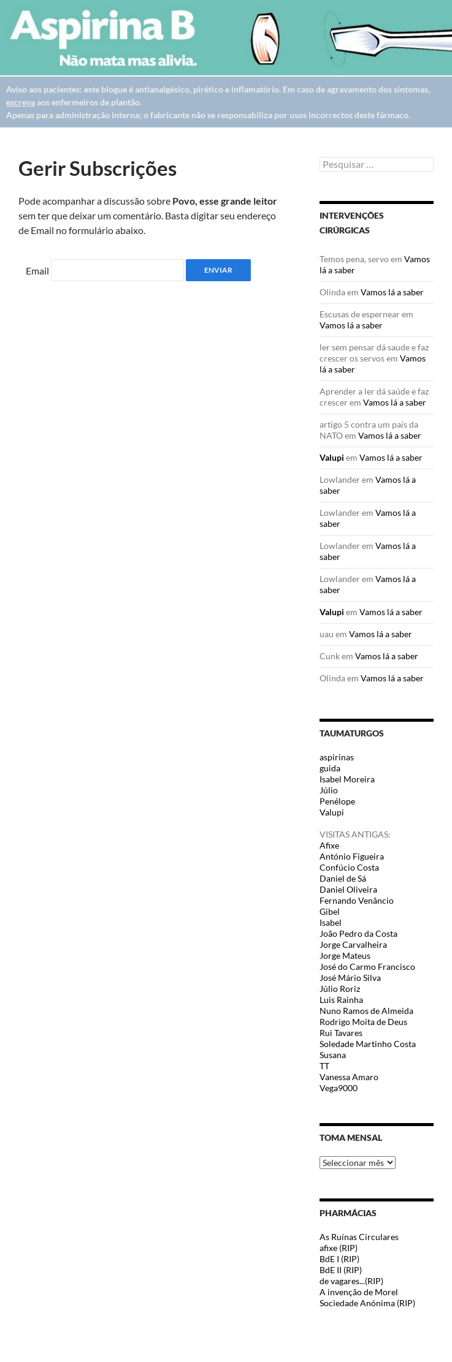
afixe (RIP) (339, 1248)
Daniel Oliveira (348, 889)
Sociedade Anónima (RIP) (367, 1303)
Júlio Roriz (340, 988)
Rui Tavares (341, 1032)
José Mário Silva (350, 977)
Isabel (331, 922)
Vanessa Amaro (349, 1077)
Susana (333, 1055)
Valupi (332, 457)
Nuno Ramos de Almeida (366, 1010)
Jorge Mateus (345, 955)
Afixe (329, 845)
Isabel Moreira (347, 779)
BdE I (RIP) (339, 1259)
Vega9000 (339, 1088)
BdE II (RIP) (341, 1270)
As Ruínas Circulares (359, 1236)
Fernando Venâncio (357, 900)
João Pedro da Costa (358, 933)
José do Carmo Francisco (367, 966)
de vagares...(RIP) (351, 1281)
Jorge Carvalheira (353, 944)
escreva (20, 102)
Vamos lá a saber (392, 292)
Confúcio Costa (349, 867)
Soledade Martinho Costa (368, 1044)
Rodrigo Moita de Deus (363, 1021)
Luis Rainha (341, 999)
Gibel (330, 911)
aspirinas (337, 757)
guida (330, 768)
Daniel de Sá (343, 878)
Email (37, 270)
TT (324, 1066)
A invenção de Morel (359, 1292)
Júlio (329, 790)
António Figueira (352, 856)
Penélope (337, 801)
